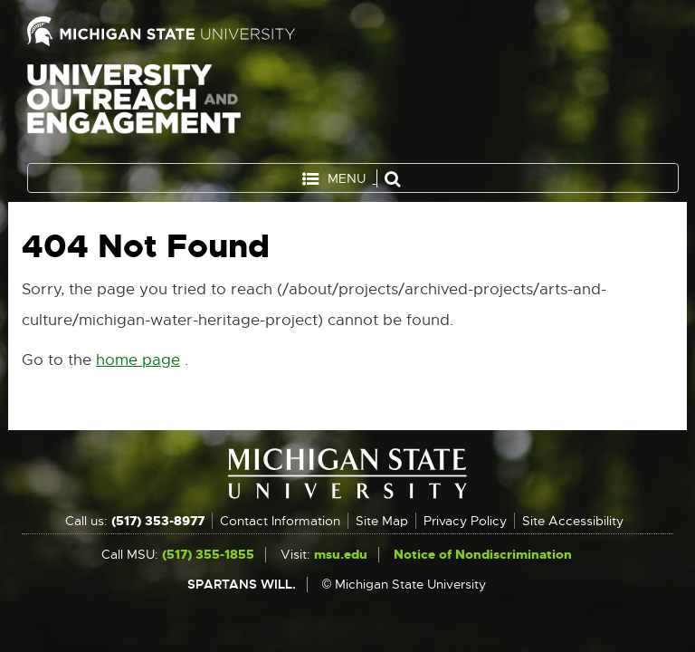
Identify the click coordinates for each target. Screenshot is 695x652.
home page (138, 359)
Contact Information (280, 521)
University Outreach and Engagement (134, 108)
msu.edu (340, 554)
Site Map (382, 521)
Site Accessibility (573, 521)
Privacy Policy (465, 521)
